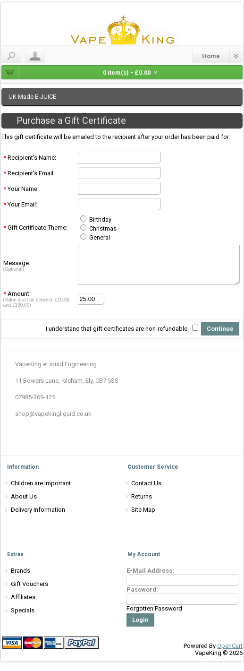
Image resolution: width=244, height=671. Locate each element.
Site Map (143, 516)
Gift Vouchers (29, 590)
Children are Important (41, 490)
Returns (141, 503)
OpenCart (230, 652)
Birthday (94, 219)
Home (211, 56)
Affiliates (23, 604)
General (93, 237)
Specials (22, 617)
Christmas (96, 228)
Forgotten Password (154, 615)
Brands (20, 577)
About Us (24, 503)
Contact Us (146, 490)
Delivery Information (38, 516)
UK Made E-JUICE (32, 96)
